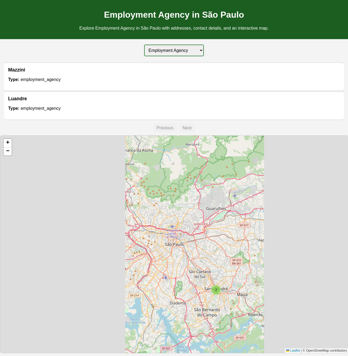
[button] (216, 290)
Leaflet (293, 350)
